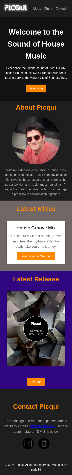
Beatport (35, 382)
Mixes (37, 8)
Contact (61, 8)
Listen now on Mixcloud (35, 256)
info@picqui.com (43, 426)
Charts (48, 8)
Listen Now (36, 88)
